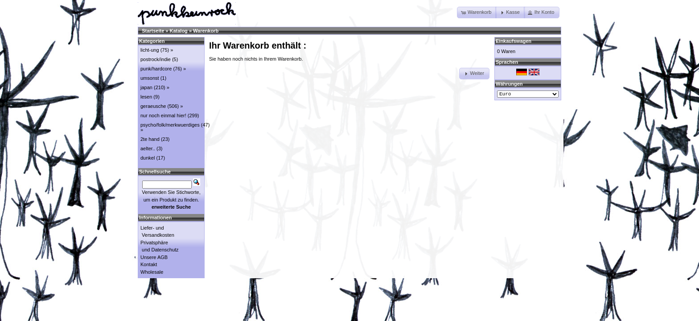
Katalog (179, 30)
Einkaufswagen (513, 41)
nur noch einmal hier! (163, 115)
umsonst (149, 78)
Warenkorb (205, 30)
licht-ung (149, 50)
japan (146, 87)
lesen (146, 96)
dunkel (147, 157)
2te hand (150, 139)
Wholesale (151, 272)
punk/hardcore (156, 68)
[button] (477, 12)
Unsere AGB (154, 257)
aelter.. (147, 148)
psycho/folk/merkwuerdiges (170, 125)
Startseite (153, 30)
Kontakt (148, 264)
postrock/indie (155, 59)
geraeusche (153, 106)
